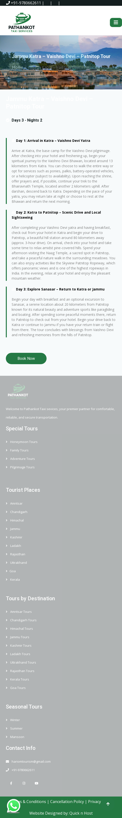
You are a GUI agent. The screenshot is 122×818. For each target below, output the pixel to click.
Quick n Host (81, 813)
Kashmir (14, 537)
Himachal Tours (19, 628)
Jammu (13, 529)
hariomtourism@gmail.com (28, 761)
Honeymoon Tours (22, 442)
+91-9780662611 (23, 3)
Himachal (15, 520)
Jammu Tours (17, 637)
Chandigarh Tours (21, 620)
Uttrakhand (16, 562)
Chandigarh (16, 512)
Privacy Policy (100, 801)
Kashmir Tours (19, 645)
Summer (14, 728)
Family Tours (17, 450)
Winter (13, 720)
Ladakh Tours (18, 654)
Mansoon (15, 737)
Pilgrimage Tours (20, 467)
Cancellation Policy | (69, 801)
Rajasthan (15, 554)
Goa (11, 571)
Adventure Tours (20, 458)
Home (17, 66)
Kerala (13, 579)
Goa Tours (16, 688)
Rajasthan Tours (20, 671)
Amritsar (14, 503)
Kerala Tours (17, 679)
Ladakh (13, 545)
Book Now (26, 358)
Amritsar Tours (19, 611)
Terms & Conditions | (30, 801)
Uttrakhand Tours (21, 662)
